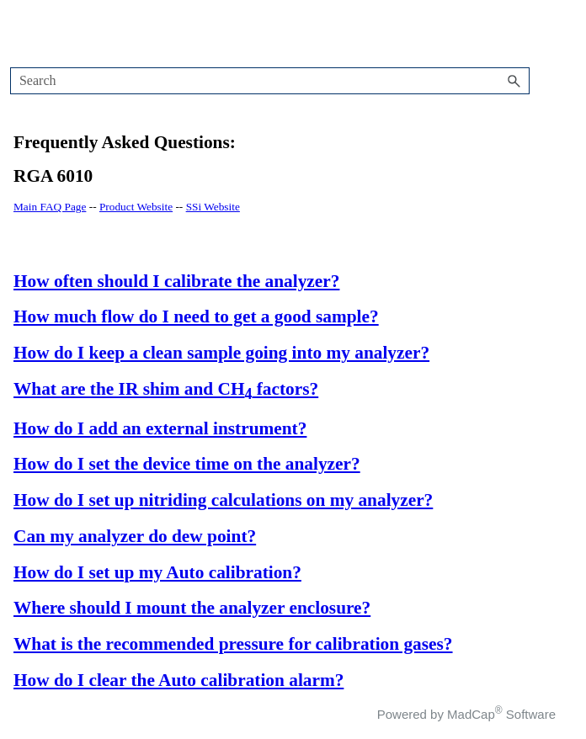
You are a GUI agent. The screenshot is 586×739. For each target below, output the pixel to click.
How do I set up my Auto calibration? (157, 572)
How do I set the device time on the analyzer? (186, 464)
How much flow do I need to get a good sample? (196, 316)
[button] (514, 80)
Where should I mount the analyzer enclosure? (191, 608)
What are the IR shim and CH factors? (165, 389)
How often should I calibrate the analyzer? (176, 281)
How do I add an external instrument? (159, 428)
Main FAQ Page (49, 206)
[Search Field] (270, 80)
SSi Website (213, 206)
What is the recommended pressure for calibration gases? (233, 644)
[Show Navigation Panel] (529, 33)
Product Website (136, 206)
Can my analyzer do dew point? (134, 536)
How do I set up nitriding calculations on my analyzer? (223, 500)
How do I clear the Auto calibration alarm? (178, 680)
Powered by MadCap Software (466, 714)
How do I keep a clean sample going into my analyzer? (221, 353)
